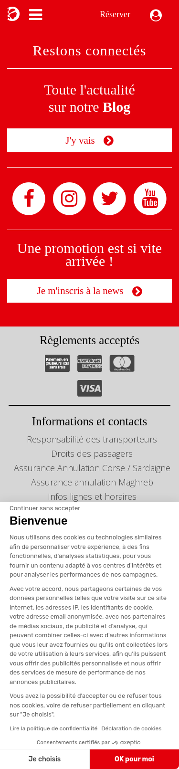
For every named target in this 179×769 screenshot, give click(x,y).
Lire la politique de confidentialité (53, 728)
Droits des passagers (92, 453)
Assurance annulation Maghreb (92, 482)
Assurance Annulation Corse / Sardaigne (92, 468)
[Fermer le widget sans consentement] (45, 508)
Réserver (115, 14)
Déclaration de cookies (131, 728)
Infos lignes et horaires (92, 496)
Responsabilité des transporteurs (92, 439)
